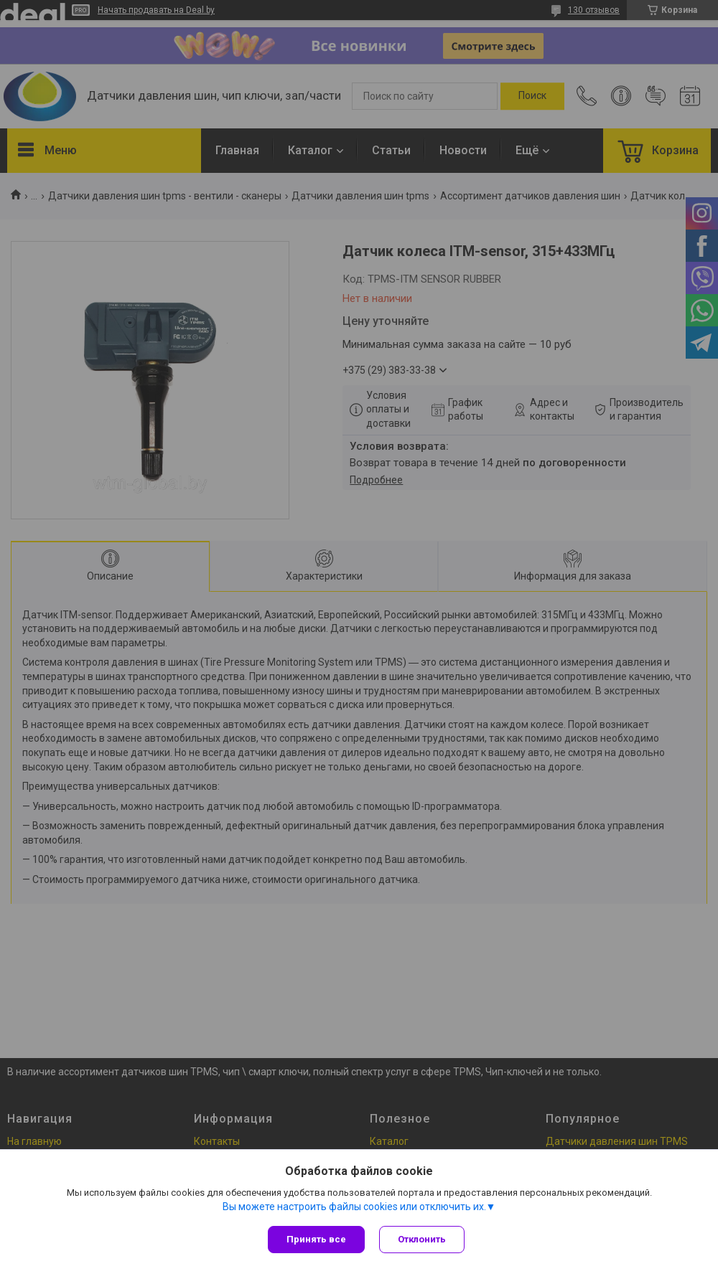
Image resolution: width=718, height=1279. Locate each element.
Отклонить (422, 1239)
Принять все (316, 1239)
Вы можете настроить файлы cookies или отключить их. (354, 1206)
